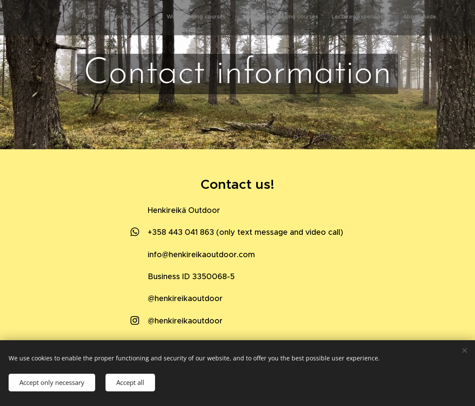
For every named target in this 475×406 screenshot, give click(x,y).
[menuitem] (352, 17)
